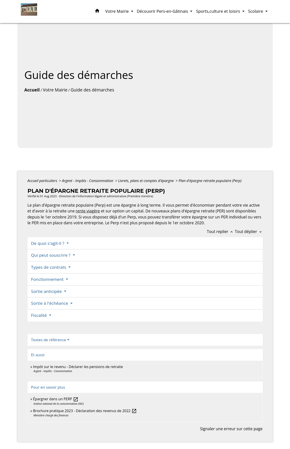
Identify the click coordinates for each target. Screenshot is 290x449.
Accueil (32, 90)
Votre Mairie (55, 90)
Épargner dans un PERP (56, 398)
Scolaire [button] (256, 11)
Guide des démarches (92, 90)
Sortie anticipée (47, 291)
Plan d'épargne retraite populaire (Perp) (210, 180)
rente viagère (88, 211)
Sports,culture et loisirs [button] (218, 11)
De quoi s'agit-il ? (48, 243)
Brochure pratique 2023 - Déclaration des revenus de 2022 (85, 410)
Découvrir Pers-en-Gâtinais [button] (163, 11)
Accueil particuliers (43, 180)
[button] (97, 11)
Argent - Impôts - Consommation (88, 180)
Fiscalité (39, 315)
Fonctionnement (48, 279)
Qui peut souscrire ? (51, 255)
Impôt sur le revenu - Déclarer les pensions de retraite (78, 366)
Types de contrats (49, 267)
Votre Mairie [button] (117, 11)
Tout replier (221, 231)
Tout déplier (249, 231)
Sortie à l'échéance (50, 303)
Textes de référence (48, 339)
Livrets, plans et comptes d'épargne (146, 180)
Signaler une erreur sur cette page (231, 428)
